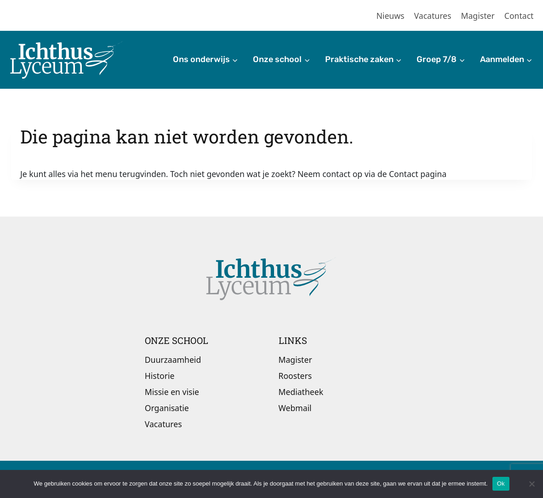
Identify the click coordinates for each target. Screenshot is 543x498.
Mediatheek (301, 391)
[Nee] (531, 483)
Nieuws (391, 15)
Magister (478, 15)
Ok (501, 483)
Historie (160, 375)
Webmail (295, 407)
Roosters (295, 375)
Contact (519, 15)
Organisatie (167, 407)
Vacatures (433, 15)
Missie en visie (172, 391)
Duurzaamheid (173, 359)
